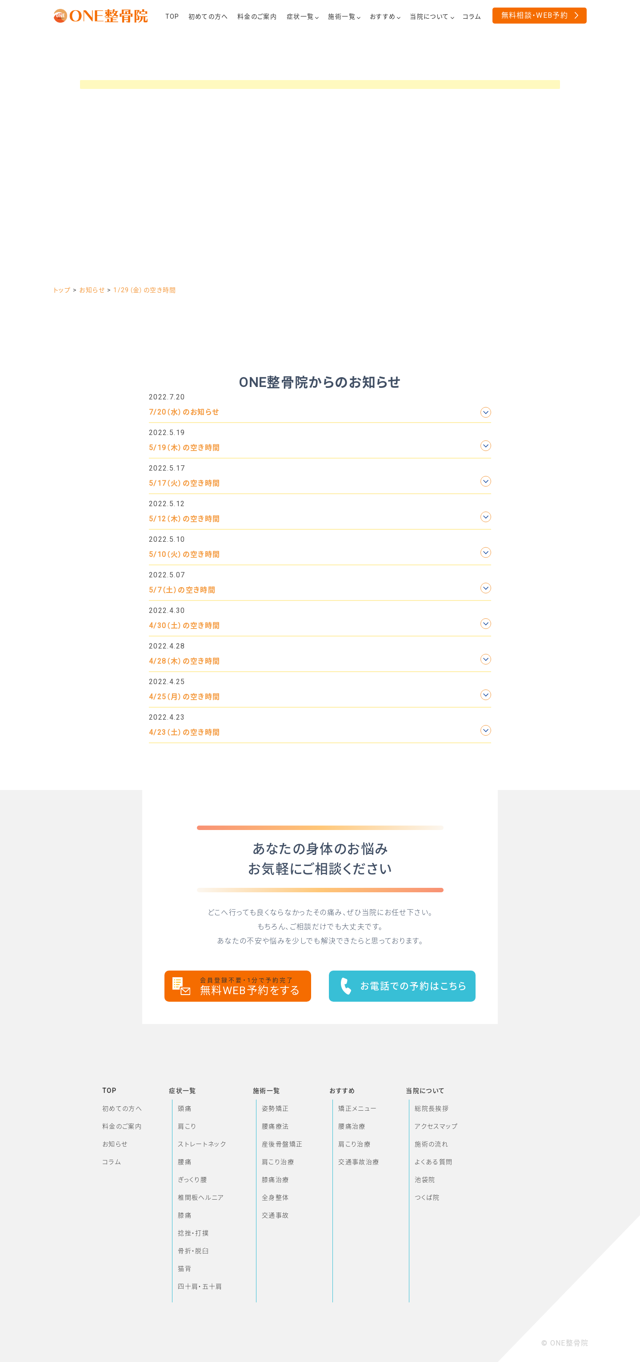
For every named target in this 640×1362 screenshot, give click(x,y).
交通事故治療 (358, 1161)
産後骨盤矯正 (282, 1144)
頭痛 (185, 1108)
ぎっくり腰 (192, 1179)
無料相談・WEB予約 (534, 15)
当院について (425, 1090)
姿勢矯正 (275, 1108)
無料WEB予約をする (255, 987)
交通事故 (275, 1215)
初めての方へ (122, 1108)
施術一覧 (266, 1090)
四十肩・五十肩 (200, 1286)
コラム (111, 1161)
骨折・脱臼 (193, 1250)
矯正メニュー (357, 1108)
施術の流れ (431, 1144)
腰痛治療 (351, 1126)
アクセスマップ (436, 1126)
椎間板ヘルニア (201, 1197)
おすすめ (342, 1090)
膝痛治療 (275, 1179)
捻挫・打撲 (193, 1233)
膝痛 (185, 1215)
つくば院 (427, 1197)
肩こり (187, 1126)
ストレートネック (202, 1144)
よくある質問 (433, 1161)
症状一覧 (182, 1090)
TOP (109, 1090)
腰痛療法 (275, 1126)
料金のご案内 (122, 1126)
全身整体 (275, 1197)
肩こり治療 (278, 1161)
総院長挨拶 (432, 1108)
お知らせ (115, 1144)
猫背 (185, 1268)
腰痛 (185, 1161)
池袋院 (425, 1179)
